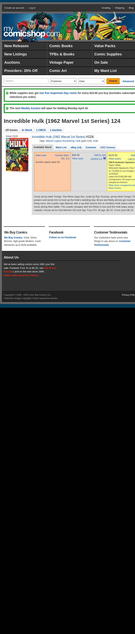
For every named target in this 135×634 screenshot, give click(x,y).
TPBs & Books (61, 54)
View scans (115, 158)
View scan (41, 155)
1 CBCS (41, 129)
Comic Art (58, 71)
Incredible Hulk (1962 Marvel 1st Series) (58, 136)
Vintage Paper (61, 62)
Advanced (128, 81)
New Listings (15, 54)
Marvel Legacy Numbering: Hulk (63, 140)
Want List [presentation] (61, 147)
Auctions (12, 62)
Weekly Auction (30, 108)
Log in (32, 7)
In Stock (27, 129)
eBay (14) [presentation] (76, 147)
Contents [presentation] (91, 147)
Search (113, 80)
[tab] (42, 147)
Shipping (119, 7)
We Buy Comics (13, 237)
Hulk (95, 140)
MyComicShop (32, 32)
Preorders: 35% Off (21, 71)
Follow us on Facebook (62, 237)
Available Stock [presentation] (43, 147)
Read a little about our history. (21, 275)
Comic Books (61, 46)
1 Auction (56, 129)
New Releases (16, 46)
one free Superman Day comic (58, 92)
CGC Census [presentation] (107, 147)
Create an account (14, 7)
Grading (106, 7)
